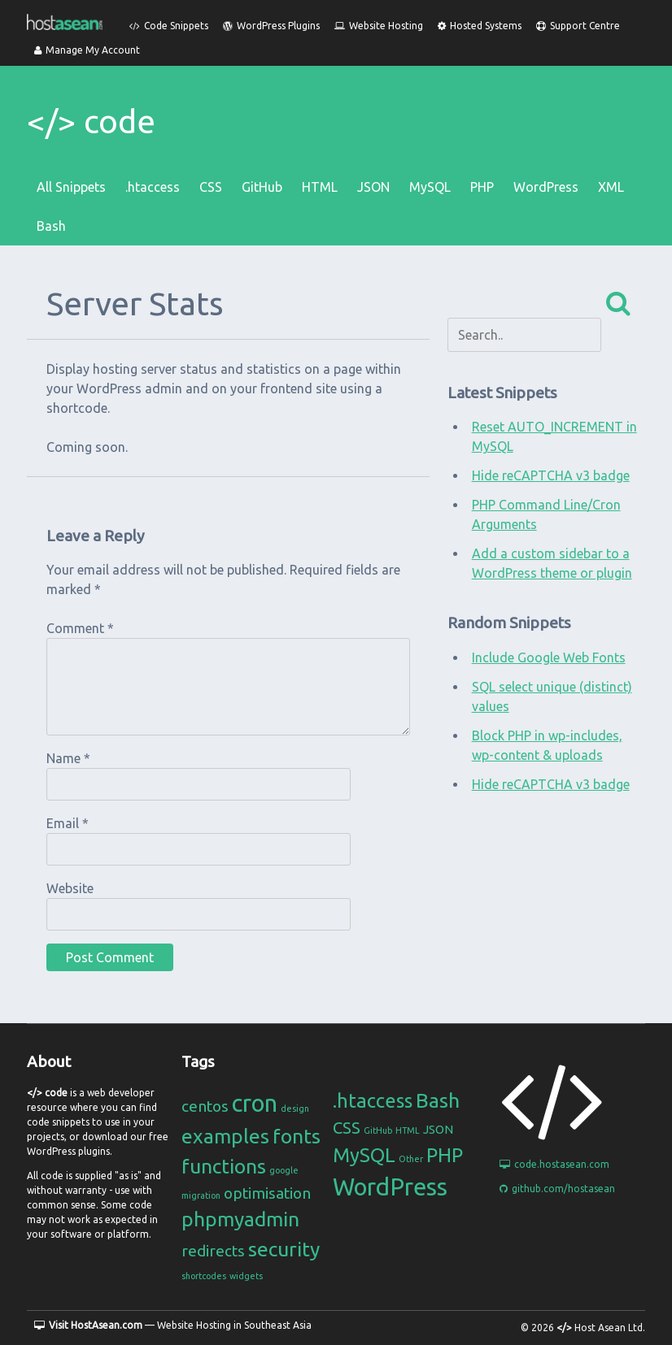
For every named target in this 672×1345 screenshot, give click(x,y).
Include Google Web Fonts (549, 657)
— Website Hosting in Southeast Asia (173, 1325)
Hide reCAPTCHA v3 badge (551, 475)
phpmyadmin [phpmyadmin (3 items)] (240, 1219)
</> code (91, 121)
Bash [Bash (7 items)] (438, 1100)
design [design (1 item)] (295, 1108)
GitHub (262, 187)
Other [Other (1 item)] (411, 1159)
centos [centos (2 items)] (205, 1106)
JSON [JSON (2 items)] (438, 1129)
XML (611, 187)
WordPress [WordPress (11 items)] (390, 1187)
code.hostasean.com (554, 1164)
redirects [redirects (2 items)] (213, 1251)
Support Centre (578, 25)
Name (68, 758)
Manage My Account (87, 50)
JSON (373, 187)
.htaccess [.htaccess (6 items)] (372, 1101)
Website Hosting (378, 25)
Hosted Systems (479, 25)
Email (67, 823)
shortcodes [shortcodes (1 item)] (203, 1276)
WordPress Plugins (271, 25)
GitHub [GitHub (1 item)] (378, 1130)
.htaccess (152, 187)
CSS (210, 187)
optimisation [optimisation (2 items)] (267, 1193)
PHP (482, 187)
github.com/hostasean (557, 1188)
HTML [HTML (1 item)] (407, 1130)
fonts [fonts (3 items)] (297, 1136)
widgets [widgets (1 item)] (246, 1276)
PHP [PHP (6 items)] (444, 1155)
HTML (320, 187)
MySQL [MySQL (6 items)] (364, 1155)
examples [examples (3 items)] (225, 1136)
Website (70, 888)
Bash (51, 226)
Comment (80, 628)
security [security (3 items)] (284, 1249)
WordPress (545, 187)
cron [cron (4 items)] (254, 1103)
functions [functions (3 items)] (223, 1166)
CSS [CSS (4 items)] (346, 1127)
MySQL (430, 187)
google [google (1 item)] (284, 1170)
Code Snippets (168, 25)
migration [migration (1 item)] (200, 1195)
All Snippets (71, 187)
